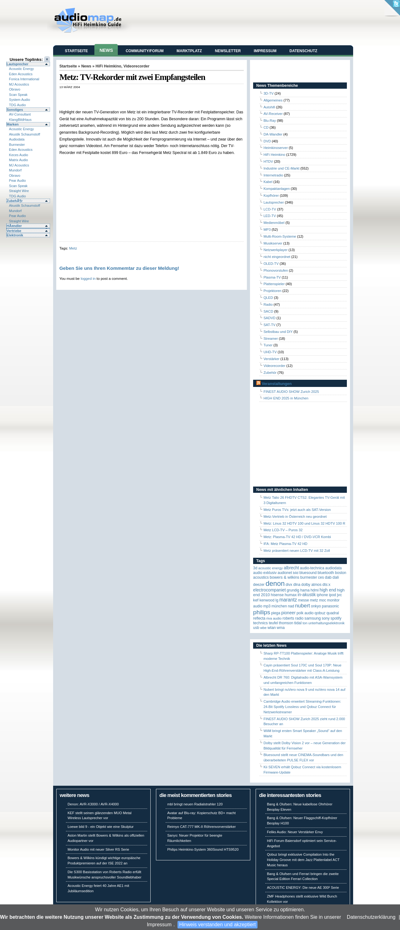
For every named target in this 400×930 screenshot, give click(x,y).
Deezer (259, 584)
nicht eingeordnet (276, 257)
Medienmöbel (273, 223)
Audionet (285, 573)
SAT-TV (269, 325)
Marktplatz (189, 51)
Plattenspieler (274, 284)
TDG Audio (17, 105)
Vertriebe (14, 231)
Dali (335, 577)
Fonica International (24, 79)
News (106, 50)
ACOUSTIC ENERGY (270, 568)
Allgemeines (272, 100)
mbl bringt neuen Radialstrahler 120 (194, 804)
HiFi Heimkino (108, 66)
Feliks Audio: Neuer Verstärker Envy (295, 832)
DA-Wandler (272, 134)
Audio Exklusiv (265, 573)
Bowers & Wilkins (284, 577)
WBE (263, 628)
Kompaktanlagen (276, 188)
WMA (281, 628)
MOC (322, 600)
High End (328, 590)
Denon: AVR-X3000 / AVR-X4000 (93, 804)
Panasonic (330, 606)
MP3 (267, 229)
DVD (267, 141)
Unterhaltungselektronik (326, 623)
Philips (261, 612)
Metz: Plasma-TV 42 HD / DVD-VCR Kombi (297, 537)
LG (276, 600)
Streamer (270, 338)
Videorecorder (136, 66)
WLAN (272, 627)
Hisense (277, 595)
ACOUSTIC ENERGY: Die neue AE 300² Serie (303, 887)
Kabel (267, 182)
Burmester (17, 144)
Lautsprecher (17, 64)
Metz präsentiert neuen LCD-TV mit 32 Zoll (296, 550)
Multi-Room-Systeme (279, 236)
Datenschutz (303, 51)
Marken (13, 124)
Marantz (288, 599)
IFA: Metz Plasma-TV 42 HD (285, 544)
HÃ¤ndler (14, 226)
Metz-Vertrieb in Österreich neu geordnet (295, 516)
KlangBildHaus (20, 119)
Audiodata (17, 139)
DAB (328, 577)
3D (255, 568)
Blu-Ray (269, 120)
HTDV (268, 161)
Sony (325, 618)
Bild (295, 573)
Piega (275, 613)
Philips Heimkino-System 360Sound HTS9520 (202, 849)
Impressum (159, 924)
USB (256, 628)
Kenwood (266, 600)
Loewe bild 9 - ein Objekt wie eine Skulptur (100, 827)
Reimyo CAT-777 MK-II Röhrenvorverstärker (201, 827)
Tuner (267, 345)
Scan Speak (18, 94)
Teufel (273, 623)
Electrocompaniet (269, 590)
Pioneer (288, 613)
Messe (303, 600)
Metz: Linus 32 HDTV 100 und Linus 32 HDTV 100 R (304, 523)
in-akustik (307, 594)
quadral (333, 613)
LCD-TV (269, 209)
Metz (73, 248)
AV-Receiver (272, 114)
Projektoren (272, 291)
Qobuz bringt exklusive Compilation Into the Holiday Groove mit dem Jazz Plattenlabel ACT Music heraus (303, 860)
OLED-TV (271, 263)
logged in (88, 278)
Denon (275, 583)
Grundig (293, 590)
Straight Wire (19, 191)
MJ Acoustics (19, 84)
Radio (267, 304)
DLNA (296, 584)
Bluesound (308, 573)
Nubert (302, 606)
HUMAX (291, 594)
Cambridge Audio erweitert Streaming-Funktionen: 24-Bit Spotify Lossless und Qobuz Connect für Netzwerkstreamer (302, 707)
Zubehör (270, 372)
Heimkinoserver (275, 148)
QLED (268, 297)
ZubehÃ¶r (14, 201)
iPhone (322, 595)
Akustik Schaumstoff (24, 134)
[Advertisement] (132, 95)
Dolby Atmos (311, 584)
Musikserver (272, 243)
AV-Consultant (20, 114)
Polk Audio (305, 613)
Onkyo (316, 606)
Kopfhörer (271, 195)
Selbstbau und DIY (277, 332)
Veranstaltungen (277, 384)
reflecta (259, 618)
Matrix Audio (18, 160)
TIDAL (298, 623)
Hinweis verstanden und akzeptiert (217, 924)
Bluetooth (326, 572)
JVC (339, 594)
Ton (305, 623)
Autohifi (269, 107)
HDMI (315, 590)
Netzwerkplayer (275, 250)
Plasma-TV (272, 277)
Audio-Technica (312, 568)
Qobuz (320, 613)
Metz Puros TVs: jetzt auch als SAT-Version (297, 510)
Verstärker (271, 359)
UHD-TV (270, 352)
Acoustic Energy (21, 69)
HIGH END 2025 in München (285, 398)
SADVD (269, 318)
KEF (255, 600)
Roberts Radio (292, 618)
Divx (289, 584)
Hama (305, 590)
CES (321, 577)
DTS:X (326, 584)
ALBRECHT (291, 568)
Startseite (76, 51)
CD (265, 127)
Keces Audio (18, 155)
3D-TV (268, 93)
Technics (260, 623)
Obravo (14, 89)
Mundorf (15, 170)
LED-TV (269, 216)
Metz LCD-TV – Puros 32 (282, 530)
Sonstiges (15, 109)
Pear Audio (17, 180)
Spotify (336, 618)
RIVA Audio (274, 618)
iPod (332, 595)
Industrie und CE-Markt (281, 168)
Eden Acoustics (20, 74)
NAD (291, 606)
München (279, 606)
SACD (268, 311)
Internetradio (273, 175)
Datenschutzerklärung (371, 917)
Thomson (286, 623)
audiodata (333, 568)
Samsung (312, 618)
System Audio (19, 99)
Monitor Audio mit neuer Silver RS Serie (98, 849)
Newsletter (228, 51)
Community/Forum (144, 51)
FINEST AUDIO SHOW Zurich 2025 (291, 391)
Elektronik (15, 235)
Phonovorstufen (275, 270)
